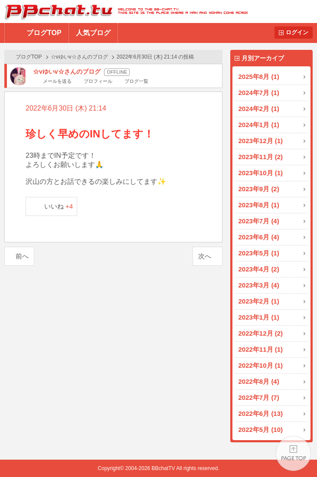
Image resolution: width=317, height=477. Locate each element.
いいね (58, 206)
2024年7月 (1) (259, 92)
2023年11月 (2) (261, 156)
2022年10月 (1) (261, 365)
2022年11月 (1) (261, 349)
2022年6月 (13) (261, 413)
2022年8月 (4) (259, 381)
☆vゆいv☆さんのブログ (79, 57)
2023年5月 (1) (259, 253)
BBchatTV (124, 11)
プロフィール (98, 81)
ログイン (297, 32)
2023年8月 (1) (259, 205)
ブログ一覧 (136, 81)
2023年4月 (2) (259, 269)
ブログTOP (44, 32)
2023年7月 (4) (259, 221)
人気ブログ (93, 32)
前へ (22, 256)
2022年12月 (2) (261, 333)
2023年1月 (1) (259, 317)
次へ (204, 256)
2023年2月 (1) (259, 301)
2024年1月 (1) (259, 124)
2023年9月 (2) (259, 189)
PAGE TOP (293, 453)
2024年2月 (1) (259, 108)
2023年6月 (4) (259, 237)
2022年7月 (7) (259, 397)
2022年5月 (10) (261, 429)
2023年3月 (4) (259, 285)
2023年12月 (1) (261, 140)
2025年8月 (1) (259, 76)
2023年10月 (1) (261, 172)
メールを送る (57, 81)
